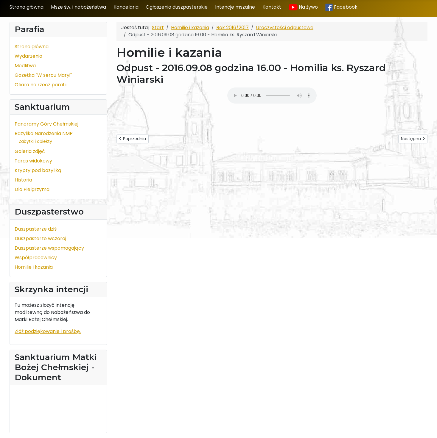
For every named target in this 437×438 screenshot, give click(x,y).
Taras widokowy (33, 160)
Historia (23, 179)
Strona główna (26, 7)
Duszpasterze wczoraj (40, 238)
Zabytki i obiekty (35, 141)
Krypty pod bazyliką (38, 170)
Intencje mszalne (235, 7)
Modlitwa (25, 65)
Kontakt (271, 7)
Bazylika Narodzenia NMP (44, 133)
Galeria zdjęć (30, 151)
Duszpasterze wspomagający (49, 248)
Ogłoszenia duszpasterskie (177, 7)
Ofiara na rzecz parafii (40, 84)
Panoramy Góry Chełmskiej (46, 124)
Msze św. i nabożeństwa (78, 7)
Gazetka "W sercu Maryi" (43, 75)
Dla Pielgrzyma (32, 189)
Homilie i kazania (34, 267)
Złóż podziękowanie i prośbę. (48, 331)
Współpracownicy (36, 257)
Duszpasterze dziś (36, 229)
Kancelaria (126, 7)
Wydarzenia (28, 56)
